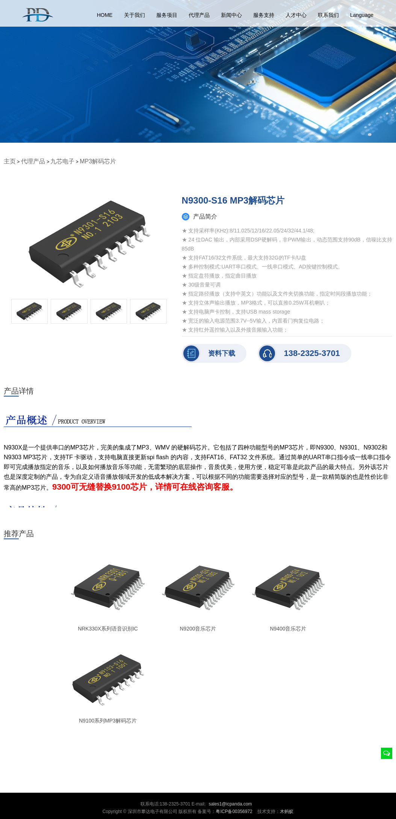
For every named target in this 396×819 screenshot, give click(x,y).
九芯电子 (62, 161)
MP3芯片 (82, 447)
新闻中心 (231, 15)
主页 (10, 161)
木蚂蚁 (286, 811)
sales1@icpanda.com (230, 804)
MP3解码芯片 (98, 161)
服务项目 (166, 15)
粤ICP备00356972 (234, 811)
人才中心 (296, 15)
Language (361, 15)
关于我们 (134, 15)
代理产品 (199, 15)
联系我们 (328, 15)
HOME (105, 15)
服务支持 (263, 15)
